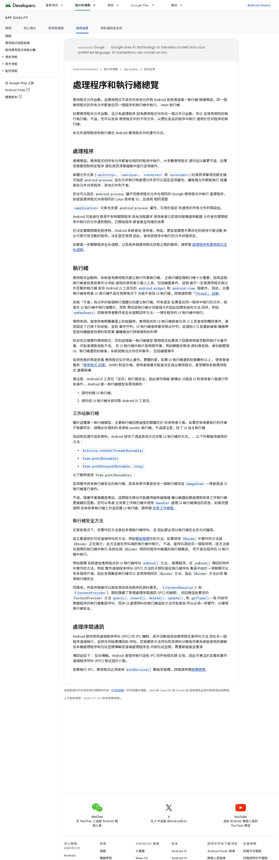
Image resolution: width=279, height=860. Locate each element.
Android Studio (258, 5)
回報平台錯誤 (252, 851)
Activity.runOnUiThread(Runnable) (113, 451)
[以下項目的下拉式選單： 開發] (120, 5)
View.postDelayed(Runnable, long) (113, 466)
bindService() (138, 670)
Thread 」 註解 (207, 293)
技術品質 (149, 69)
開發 (110, 5)
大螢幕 (140, 851)
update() (175, 598)
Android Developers (85, 69)
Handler (162, 503)
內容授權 (117, 690)
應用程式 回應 (94, 365)
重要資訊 (52, 5)
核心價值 (30, 28)
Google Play (140, 5)
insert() (137, 598)
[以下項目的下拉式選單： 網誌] (183, 5)
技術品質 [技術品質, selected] (82, 28)
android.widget (152, 288)
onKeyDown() (84, 313)
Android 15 (179, 851)
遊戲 (103, 851)
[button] (28, 56)
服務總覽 (198, 670)
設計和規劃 (111, 69)
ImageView (195, 484)
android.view (183, 288)
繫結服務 (143, 539)
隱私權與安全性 (111, 28)
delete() (156, 598)
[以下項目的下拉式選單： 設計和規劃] (96, 5)
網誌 (174, 5)
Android (69, 855)
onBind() (150, 563)
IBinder (189, 539)
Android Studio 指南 (221, 851)
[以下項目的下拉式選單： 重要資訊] (64, 5)
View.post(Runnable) (101, 458)
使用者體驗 (56, 28)
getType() (200, 598)
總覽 (8, 28)
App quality (16, 18)
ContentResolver (179, 588)
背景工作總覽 (163, 508)
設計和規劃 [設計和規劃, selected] (82, 5)
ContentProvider (91, 593)
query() (119, 598)
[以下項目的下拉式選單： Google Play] (155, 5)
